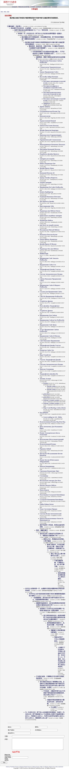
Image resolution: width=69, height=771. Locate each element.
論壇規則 (38, 7)
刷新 (8, 11)
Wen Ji (42, 769)
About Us (51, 769)
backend (61, 769)
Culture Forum (35, 769)
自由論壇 (14, 7)
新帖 (2, 11)
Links (56, 769)
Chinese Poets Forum (25, 769)
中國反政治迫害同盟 (23, 7)
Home (7, 769)
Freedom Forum (14, 769)
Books (46, 769)
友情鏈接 (54, 7)
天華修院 (32, 7)
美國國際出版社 (46, 7)
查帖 (5, 11)
